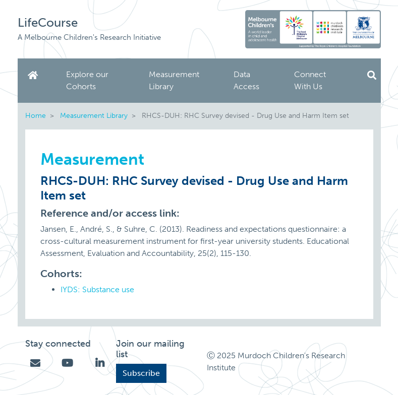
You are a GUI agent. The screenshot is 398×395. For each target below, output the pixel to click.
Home (35, 75)
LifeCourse (48, 22)
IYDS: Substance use (97, 289)
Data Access (246, 80)
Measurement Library (174, 80)
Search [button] (371, 75)
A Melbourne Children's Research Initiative (89, 37)
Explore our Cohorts (87, 80)
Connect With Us (310, 80)
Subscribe (141, 373)
